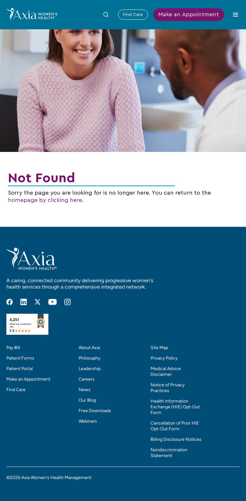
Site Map (159, 347)
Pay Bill (13, 347)
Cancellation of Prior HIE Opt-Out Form (175, 426)
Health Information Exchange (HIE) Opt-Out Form (175, 406)
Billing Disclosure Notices (176, 439)
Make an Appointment (188, 15)
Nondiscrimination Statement (169, 452)
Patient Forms (20, 358)
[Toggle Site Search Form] (106, 14)
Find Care (133, 14)
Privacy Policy (164, 358)
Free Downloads (95, 410)
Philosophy (89, 358)
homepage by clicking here (45, 200)
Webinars (88, 421)
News (84, 389)
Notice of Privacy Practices (168, 387)
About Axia (89, 347)
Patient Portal (19, 368)
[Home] (31, 14)
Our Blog (87, 400)
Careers (87, 379)
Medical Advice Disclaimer (166, 371)
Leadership (90, 368)
